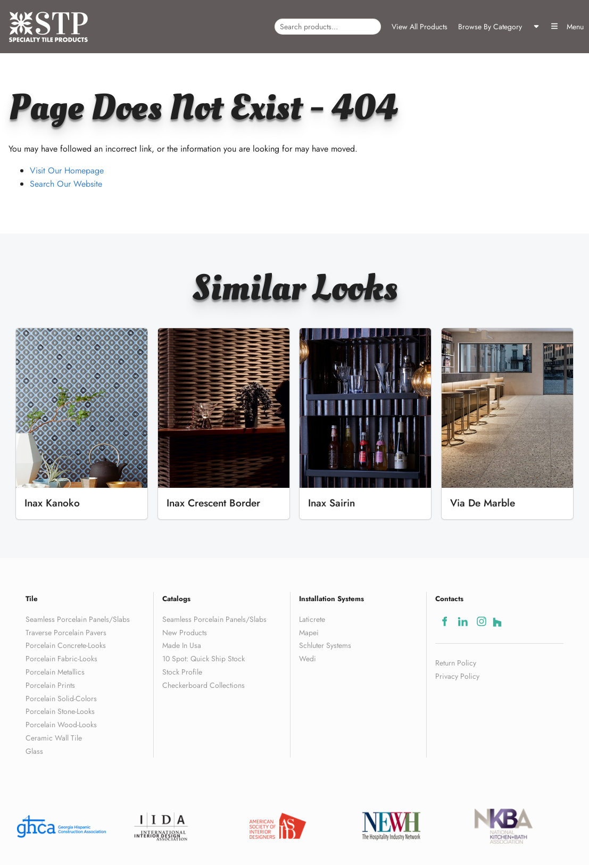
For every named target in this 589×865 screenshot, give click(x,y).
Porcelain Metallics (55, 672)
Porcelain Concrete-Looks (66, 645)
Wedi (307, 658)
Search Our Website (66, 184)
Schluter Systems (325, 645)
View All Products (419, 26)
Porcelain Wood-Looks (61, 724)
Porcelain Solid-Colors (61, 698)
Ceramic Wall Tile (54, 738)
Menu (567, 26)
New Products (184, 632)
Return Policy (455, 663)
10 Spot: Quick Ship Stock (203, 658)
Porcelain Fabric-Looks (61, 658)
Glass (34, 751)
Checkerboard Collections (203, 685)
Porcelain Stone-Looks (60, 711)
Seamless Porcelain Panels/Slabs (78, 619)
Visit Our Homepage (67, 170)
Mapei (309, 632)
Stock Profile (182, 672)
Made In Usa (181, 645)
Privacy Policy (457, 676)
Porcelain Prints (50, 685)
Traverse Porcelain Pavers (66, 632)
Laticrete (312, 619)
